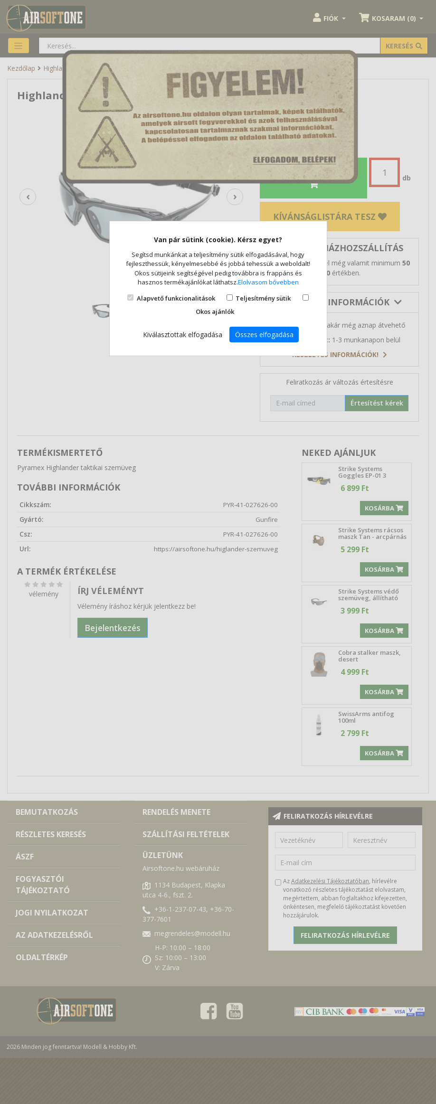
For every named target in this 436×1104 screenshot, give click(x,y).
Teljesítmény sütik (263, 298)
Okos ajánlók (215, 311)
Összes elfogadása (264, 334)
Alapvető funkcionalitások (176, 298)
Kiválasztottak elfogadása (182, 334)
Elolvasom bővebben (268, 282)
